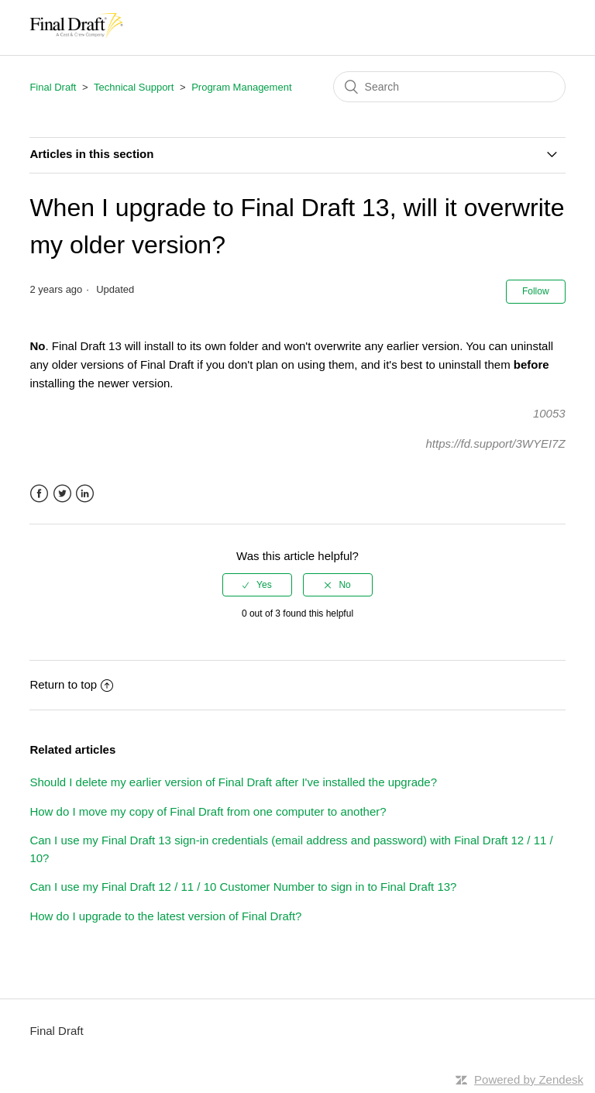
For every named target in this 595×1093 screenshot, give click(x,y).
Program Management (241, 87)
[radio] (257, 584)
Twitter (62, 494)
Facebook (39, 494)
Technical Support (134, 87)
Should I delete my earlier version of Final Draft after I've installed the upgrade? (233, 782)
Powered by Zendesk (528, 1079)
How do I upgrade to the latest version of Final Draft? (165, 916)
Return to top (71, 684)
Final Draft (52, 87)
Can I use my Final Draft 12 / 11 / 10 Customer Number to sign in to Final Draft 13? (242, 886)
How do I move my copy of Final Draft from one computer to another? (207, 811)
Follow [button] (535, 291)
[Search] (449, 86)
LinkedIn (85, 494)
